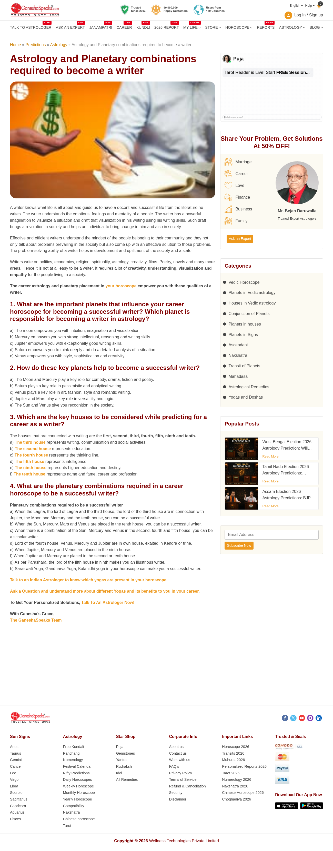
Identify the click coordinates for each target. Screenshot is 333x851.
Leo (13, 773)
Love (234, 185)
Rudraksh (124, 766)
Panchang (71, 753)
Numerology (73, 760)
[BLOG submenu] (322, 27)
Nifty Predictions (76, 773)
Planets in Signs (243, 334)
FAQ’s (174, 766)
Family (236, 221)
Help (308, 5)
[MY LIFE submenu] (199, 27)
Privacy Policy (180, 773)
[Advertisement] (166, 669)
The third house (30, 442)
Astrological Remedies (248, 387)
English (294, 5)
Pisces (15, 819)
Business (238, 209)
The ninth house (31, 467)
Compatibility (73, 806)
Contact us (178, 753)
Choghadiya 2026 (236, 799)
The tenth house (29, 474)
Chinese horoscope (79, 819)
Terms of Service (183, 779)
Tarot (67, 826)
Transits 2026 (233, 753)
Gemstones (125, 753)
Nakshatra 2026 (235, 786)
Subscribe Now (239, 545)
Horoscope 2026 (235, 747)
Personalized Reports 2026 (244, 766)
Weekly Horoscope (78, 786)
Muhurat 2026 (233, 760)
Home (15, 45)
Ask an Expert (240, 239)
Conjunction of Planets (248, 313)
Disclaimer (177, 799)
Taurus (15, 753)
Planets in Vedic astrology (251, 292)
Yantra (121, 760)
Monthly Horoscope (79, 793)
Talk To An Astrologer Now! (107, 602)
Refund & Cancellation (187, 786)
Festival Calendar (77, 766)
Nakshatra (237, 355)
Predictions (35, 45)
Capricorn (18, 806)
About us (176, 747)
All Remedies (127, 779)
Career (236, 174)
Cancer (16, 766)
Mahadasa (238, 376)
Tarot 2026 (230, 773)
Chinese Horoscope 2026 (243, 793)
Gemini (16, 760)
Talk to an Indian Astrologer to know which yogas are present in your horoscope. (88, 580)
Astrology (58, 45)
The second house (33, 449)
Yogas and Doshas (245, 397)
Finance (237, 197)
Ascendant (238, 345)
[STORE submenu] (220, 27)
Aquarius (17, 812)
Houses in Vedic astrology (252, 303)
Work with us (179, 760)
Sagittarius (18, 799)
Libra (14, 786)
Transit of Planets (244, 366)
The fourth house (31, 455)
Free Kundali (73, 747)
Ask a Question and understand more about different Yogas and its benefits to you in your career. (105, 591)
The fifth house (29, 461)
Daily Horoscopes (77, 779)
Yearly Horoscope (77, 799)
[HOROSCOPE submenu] (251, 27)
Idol (119, 773)
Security (176, 793)
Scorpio (16, 793)
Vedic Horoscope (243, 282)
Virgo (14, 779)
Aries (14, 747)
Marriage (238, 162)
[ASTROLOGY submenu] (304, 27)
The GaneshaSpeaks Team (36, 620)
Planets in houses (244, 324)
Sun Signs (20, 736)
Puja (120, 747)
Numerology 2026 (236, 779)
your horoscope (121, 286)
